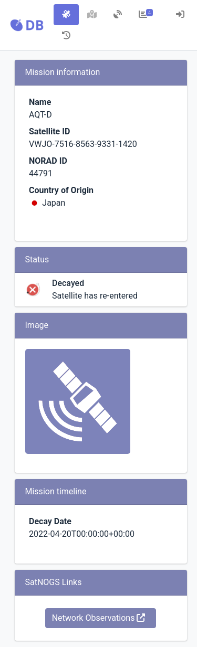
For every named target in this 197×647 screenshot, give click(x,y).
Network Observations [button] (99, 618)
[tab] (66, 14)
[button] (26, 25)
